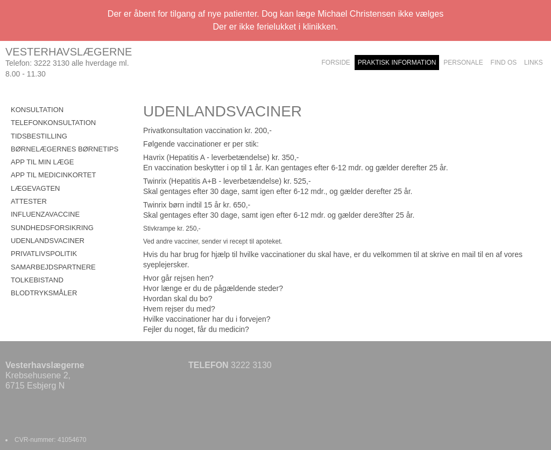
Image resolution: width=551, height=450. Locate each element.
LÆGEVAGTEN (35, 188)
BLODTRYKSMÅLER (44, 293)
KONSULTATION (37, 110)
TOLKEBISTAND (37, 280)
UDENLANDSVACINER (47, 241)
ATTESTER (29, 201)
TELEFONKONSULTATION (53, 123)
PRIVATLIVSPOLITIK (44, 254)
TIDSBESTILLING (39, 136)
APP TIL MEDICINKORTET (53, 175)
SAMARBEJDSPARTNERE (53, 267)
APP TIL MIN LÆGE (42, 162)
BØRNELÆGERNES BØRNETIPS (64, 149)
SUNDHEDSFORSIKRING (52, 228)
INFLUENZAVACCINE (45, 214)
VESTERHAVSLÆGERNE (68, 52)
